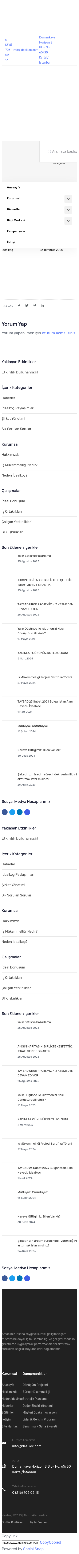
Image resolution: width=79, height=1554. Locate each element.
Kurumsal (39, 199)
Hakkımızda (11, 455)
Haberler (8, 398)
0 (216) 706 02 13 (8, 50)
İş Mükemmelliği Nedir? (19, 465)
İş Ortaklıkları (12, 511)
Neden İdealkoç (12, 1399)
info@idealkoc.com (25, 50)
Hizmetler (39, 210)
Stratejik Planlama (35, 1399)
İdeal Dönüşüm (13, 501)
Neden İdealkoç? (14, 475)
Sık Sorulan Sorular (16, 429)
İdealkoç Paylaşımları (18, 408)
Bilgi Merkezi (39, 221)
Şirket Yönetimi (13, 419)
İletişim (12, 242)
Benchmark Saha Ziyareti (40, 1426)
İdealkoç (7, 250)
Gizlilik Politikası (12, 1522)
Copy (50, 1542)
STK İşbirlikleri (12, 532)
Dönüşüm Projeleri (35, 1385)
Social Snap (33, 1549)
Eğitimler (8, 1412)
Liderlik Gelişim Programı (39, 1419)
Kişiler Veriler (38, 1522)
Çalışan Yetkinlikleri (17, 522)
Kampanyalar (16, 231)
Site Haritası (10, 1426)
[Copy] (20, 1542)
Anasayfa (13, 187)
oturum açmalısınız (58, 333)
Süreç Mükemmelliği (36, 1392)
